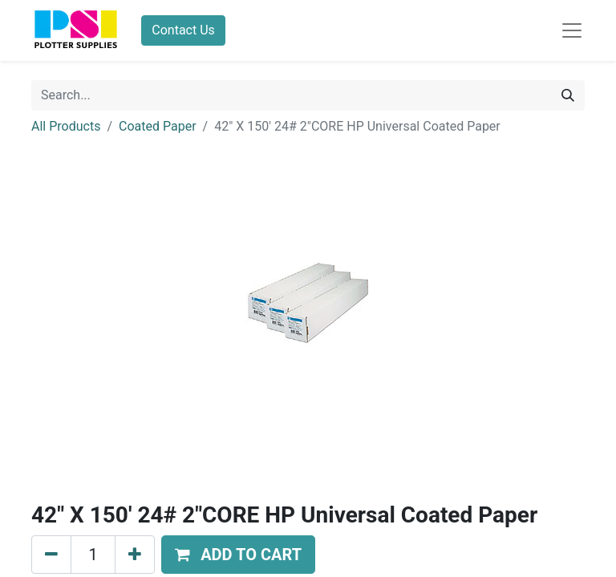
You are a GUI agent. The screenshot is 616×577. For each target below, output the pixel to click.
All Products (65, 126)
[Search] (568, 95)
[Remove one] (51, 554)
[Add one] (135, 554)
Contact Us (183, 30)
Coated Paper (158, 126)
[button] (238, 554)
